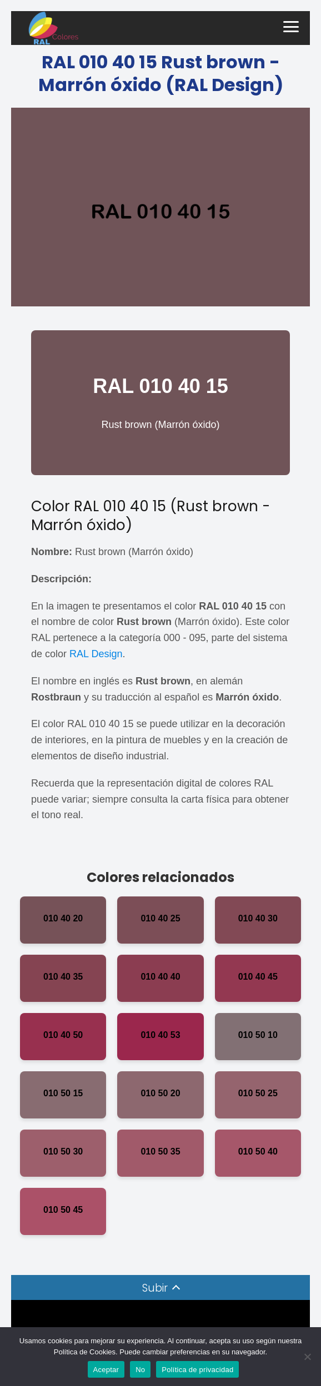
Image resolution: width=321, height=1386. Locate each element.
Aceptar (106, 1369)
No (140, 1369)
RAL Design (95, 653)
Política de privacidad (197, 1369)
